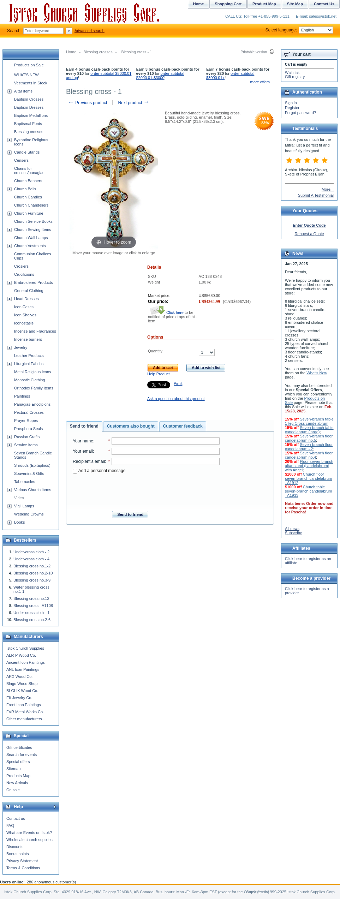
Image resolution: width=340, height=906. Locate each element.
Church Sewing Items (32, 229)
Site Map (295, 4)
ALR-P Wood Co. (21, 655)
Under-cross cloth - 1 (31, 612)
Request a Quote (309, 234)
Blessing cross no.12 (31, 598)
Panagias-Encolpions (32, 404)
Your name (83, 441)
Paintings (22, 396)
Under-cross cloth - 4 (31, 559)
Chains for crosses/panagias (29, 170)
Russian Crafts (27, 437)
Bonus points (17, 854)
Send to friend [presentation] (84, 426)
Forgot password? (300, 113)
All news (292, 528)
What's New (316, 373)
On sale (13, 790)
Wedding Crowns (29, 514)
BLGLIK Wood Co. (22, 691)
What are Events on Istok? (29, 832)
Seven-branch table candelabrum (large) (309, 429)
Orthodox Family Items (33, 388)
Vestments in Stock (30, 83)
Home (71, 52)
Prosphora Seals (28, 429)
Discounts (14, 847)
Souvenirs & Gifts (29, 473)
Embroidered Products (33, 282)
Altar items (23, 91)
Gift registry (295, 76)
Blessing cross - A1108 (33, 605)
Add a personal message (99, 470)
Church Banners (28, 181)
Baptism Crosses (28, 99)
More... (328, 189)
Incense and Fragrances (35, 331)
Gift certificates (19, 747)
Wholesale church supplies (29, 840)
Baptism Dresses (28, 107)
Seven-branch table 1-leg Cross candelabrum (309, 421)
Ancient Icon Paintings (25, 662)
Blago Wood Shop (21, 683)
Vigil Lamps (24, 506)
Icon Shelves (25, 315)
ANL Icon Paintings (22, 669)
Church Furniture (28, 213)
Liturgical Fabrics (28, 364)
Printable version (254, 52)
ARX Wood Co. (19, 676)
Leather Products (29, 355)
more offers (260, 82)
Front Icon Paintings (23, 705)
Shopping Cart (228, 4)
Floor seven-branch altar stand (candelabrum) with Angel (309, 465)
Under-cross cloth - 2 (31, 552)
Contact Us (324, 4)
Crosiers (21, 266)
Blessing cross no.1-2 (31, 566)
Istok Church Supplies (25, 648)
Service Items (26, 445)
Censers (21, 160)
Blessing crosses (98, 52)
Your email (83, 451)
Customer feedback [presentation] (183, 426)
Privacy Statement (22, 861)
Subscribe (293, 533)
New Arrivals (17, 783)
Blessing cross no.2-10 (33, 573)
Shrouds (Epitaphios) (32, 465)
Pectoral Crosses (29, 412)
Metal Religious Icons (32, 372)
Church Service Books (33, 221)
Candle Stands (27, 152)
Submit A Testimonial (316, 195)
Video (19, 498)
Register (292, 108)
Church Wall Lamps (31, 238)
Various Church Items (32, 490)
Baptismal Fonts (28, 123)
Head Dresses (26, 299)
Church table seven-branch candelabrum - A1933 (308, 491)
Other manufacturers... (25, 719)
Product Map (264, 4)
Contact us (15, 818)
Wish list (292, 72)
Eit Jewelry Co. (19, 698)
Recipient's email (89, 461)
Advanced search (89, 31)
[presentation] (146, 490)
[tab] (84, 426)
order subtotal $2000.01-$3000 (160, 75)
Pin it (178, 383)
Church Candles (28, 197)
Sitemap (13, 769)
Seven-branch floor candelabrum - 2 (309, 446)
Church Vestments (30, 246)
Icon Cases (24, 307)
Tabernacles (24, 481)
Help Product (158, 374)
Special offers (18, 761)
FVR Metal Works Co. (25, 712)
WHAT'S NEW (26, 75)
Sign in (291, 103)
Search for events (21, 754)
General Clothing (28, 290)
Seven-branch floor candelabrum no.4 (309, 455)
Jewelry (20, 347)
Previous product (87, 102)
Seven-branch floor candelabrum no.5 (309, 438)
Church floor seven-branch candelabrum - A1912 (308, 478)
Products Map (18, 776)
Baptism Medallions (31, 115)
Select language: (299, 30)
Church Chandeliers (31, 205)
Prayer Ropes (26, 420)
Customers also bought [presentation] (131, 426)
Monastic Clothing (29, 380)
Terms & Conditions (23, 868)
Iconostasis (24, 323)
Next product (133, 102)
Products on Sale (29, 65)
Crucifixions (24, 274)
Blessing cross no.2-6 (31, 620)
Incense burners (28, 339)
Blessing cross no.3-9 (31, 580)
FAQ (10, 825)
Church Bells (25, 189)
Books (19, 522)
